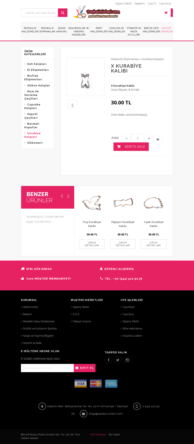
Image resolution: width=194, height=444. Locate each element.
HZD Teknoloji (98, 434)
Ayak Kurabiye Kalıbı (154, 224)
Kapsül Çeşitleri (31, 116)
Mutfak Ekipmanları (33, 77)
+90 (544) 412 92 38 (127, 278)
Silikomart (35, 142)
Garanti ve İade (32, 342)
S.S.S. (76, 314)
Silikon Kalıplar (38, 85)
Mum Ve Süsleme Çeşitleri (31, 95)
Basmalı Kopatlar (31, 125)
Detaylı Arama (82, 321)
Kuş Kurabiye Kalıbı (92, 224)
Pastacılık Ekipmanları (125, 59)
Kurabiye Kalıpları (32, 135)
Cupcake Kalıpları (32, 106)
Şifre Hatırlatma (132, 328)
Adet (115, 138)
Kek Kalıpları (36, 64)
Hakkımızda (30, 307)
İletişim (27, 314)
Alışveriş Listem (132, 335)
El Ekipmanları (38, 69)
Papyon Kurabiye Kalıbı (122, 224)
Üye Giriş (128, 314)
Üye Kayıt (128, 307)
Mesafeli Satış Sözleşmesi (39, 321)
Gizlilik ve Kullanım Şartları (40, 328)
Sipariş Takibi (81, 307)
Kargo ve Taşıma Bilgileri (38, 335)
